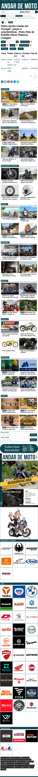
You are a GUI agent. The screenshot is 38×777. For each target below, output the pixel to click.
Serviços (3, 769)
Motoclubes (18, 767)
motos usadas (19, 16)
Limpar (3, 41)
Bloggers (25, 767)
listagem (10, 22)
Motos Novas (25, 758)
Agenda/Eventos (15, 758)
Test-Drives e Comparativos (9, 127)
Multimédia (5, 242)
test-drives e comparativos (29, 18)
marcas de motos (27, 16)
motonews (19, 18)
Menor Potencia (25, 41)
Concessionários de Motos (8, 761)
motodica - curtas (5, 20)
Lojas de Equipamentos (22, 763)
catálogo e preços (11, 16)
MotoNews (5, 89)
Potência (13, 48)
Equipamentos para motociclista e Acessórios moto (16, 759)
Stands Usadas (21, 761)
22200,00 (33, 68)
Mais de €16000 (24, 45)
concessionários (4, 18)
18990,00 (33, 59)
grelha (5, 22)
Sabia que (4, 319)
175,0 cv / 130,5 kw (17, 62)
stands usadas (12, 18)
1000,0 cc (25, 68)
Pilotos (31, 767)
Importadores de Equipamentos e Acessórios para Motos (17, 765)
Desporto (4, 281)
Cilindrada (4, 48)
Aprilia (12, 45)
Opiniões (4, 204)
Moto (3, 45)
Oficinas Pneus (9, 763)
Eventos (4, 396)
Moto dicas (5, 357)
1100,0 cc (25, 59)
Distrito (21, 48)
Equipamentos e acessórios (9, 166)
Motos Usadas (5, 758)
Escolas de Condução (7, 767)
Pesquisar (33, 435)
